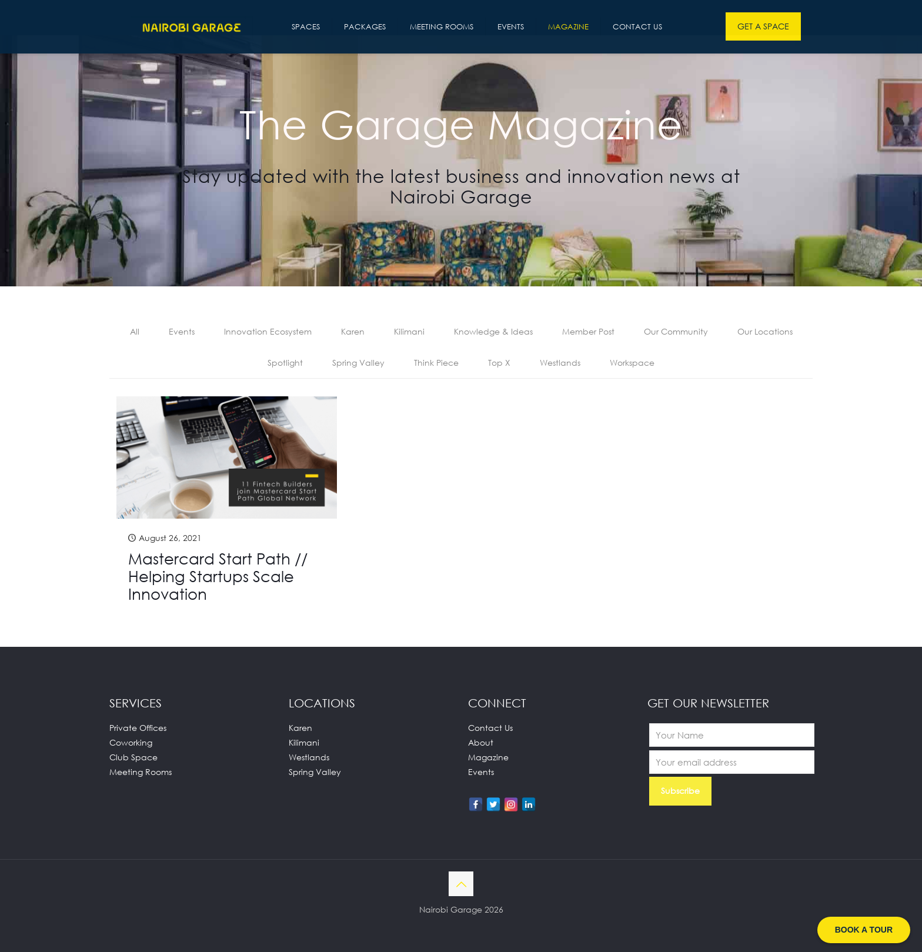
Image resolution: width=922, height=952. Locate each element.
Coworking (130, 742)
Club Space (133, 757)
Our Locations (765, 331)
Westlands (560, 363)
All (134, 331)
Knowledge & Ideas (493, 331)
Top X (499, 363)
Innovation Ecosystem (268, 331)
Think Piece (436, 363)
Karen (353, 331)
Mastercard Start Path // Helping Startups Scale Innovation (218, 576)
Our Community (676, 331)
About (480, 742)
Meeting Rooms (140, 772)
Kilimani (409, 331)
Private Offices (137, 728)
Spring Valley (358, 363)
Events (182, 331)
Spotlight (285, 363)
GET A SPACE (763, 26)
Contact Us (490, 728)
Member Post (588, 331)
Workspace (632, 363)
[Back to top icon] (461, 883)
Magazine (488, 757)
